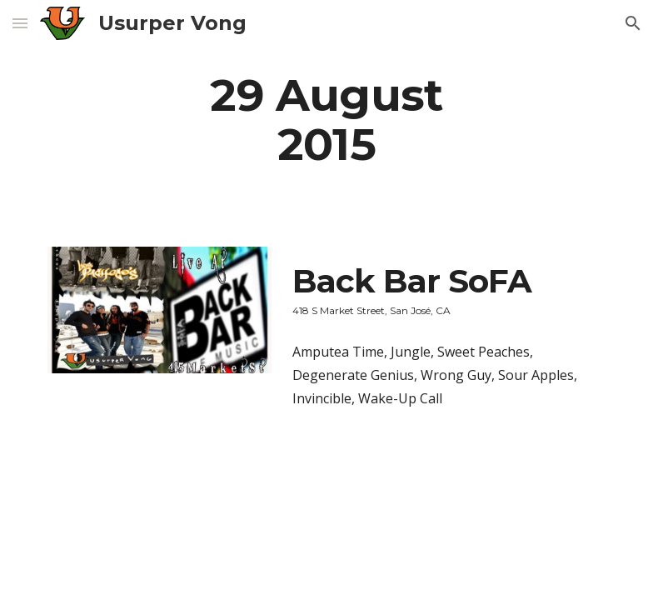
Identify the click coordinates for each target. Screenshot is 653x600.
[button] (20, 23)
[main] (326, 119)
